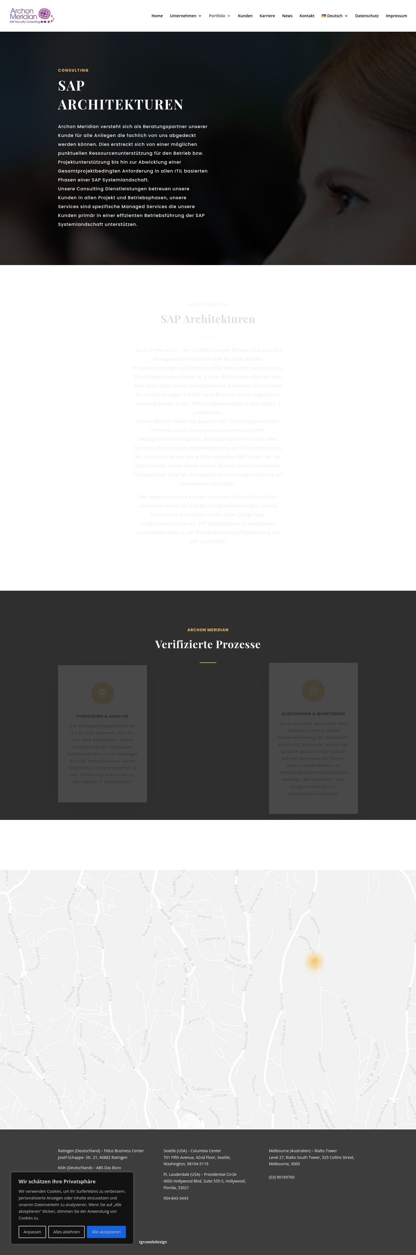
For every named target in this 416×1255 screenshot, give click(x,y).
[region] (72, 1208)
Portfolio (217, 16)
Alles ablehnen (66, 1231)
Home (157, 16)
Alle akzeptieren (106, 1231)
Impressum (396, 16)
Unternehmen (183, 16)
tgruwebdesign (153, 1241)
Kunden (245, 16)
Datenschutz (367, 16)
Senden (252, 1148)
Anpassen (32, 1231)
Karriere (267, 16)
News (287, 16)
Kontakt (307, 16)
